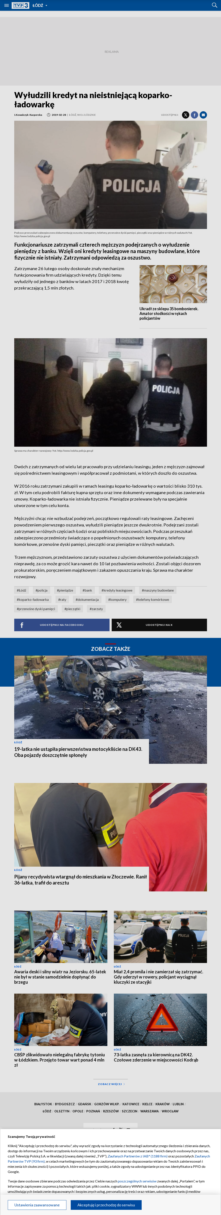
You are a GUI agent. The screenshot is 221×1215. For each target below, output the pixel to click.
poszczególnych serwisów (137, 1181)
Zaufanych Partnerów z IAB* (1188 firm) (138, 1156)
